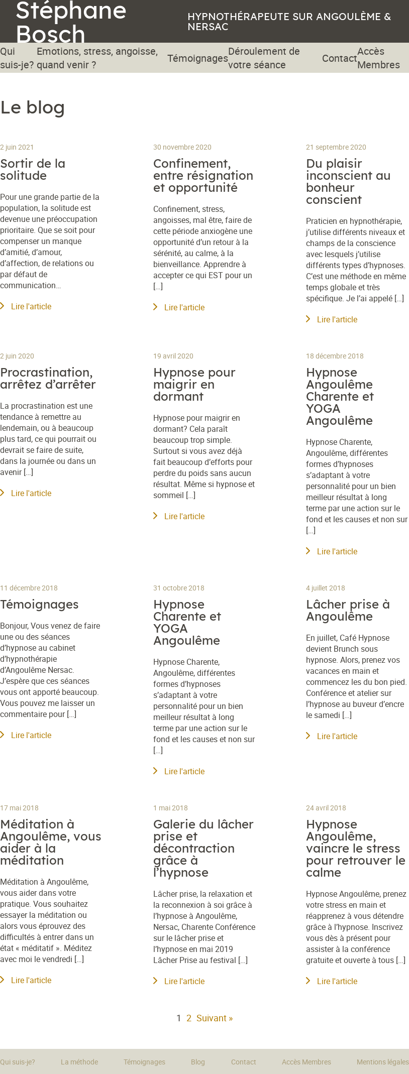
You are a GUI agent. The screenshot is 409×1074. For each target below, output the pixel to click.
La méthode (79, 1061)
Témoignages (197, 58)
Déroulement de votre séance (264, 57)
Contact (339, 58)
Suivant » (214, 1018)
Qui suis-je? (17, 57)
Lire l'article (25, 306)
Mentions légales (383, 1061)
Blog (198, 1061)
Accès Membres (378, 57)
